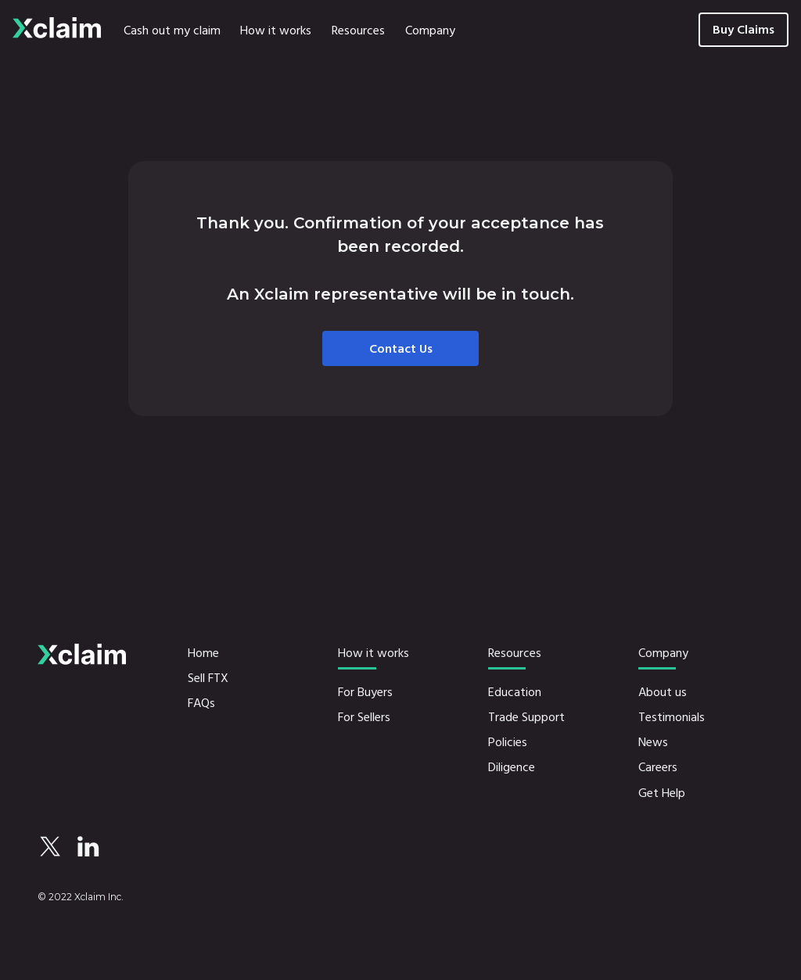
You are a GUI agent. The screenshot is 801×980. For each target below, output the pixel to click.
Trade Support (526, 717)
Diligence (511, 767)
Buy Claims (743, 30)
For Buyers (365, 692)
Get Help (661, 793)
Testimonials (671, 717)
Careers (657, 767)
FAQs (201, 703)
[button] (275, 30)
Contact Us (401, 349)
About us (662, 692)
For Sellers (364, 717)
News (653, 742)
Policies (507, 742)
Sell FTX (208, 678)
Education (514, 692)
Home (203, 653)
